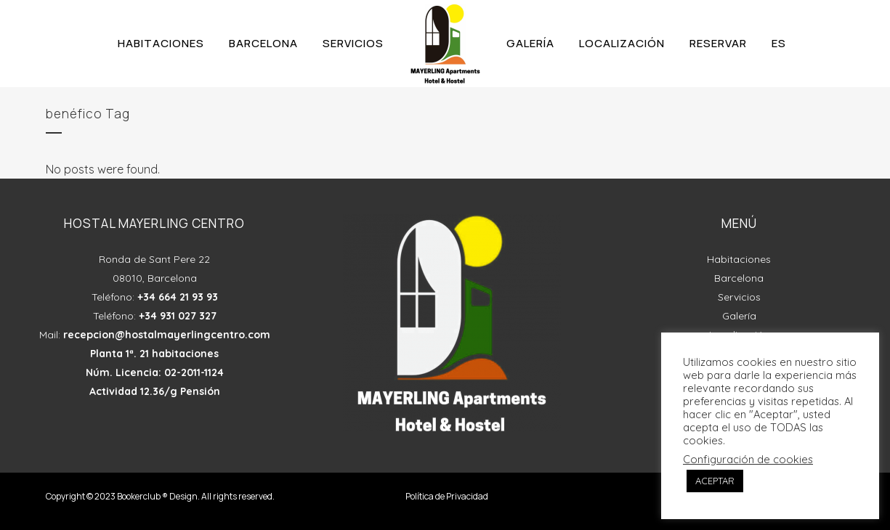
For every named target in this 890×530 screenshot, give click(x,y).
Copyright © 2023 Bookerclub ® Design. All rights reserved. (160, 496)
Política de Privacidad (446, 496)
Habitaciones (739, 259)
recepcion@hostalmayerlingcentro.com (166, 334)
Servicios (739, 296)
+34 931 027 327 (178, 315)
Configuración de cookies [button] (748, 459)
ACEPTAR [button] (715, 480)
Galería (739, 315)
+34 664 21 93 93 (177, 296)
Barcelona (739, 278)
